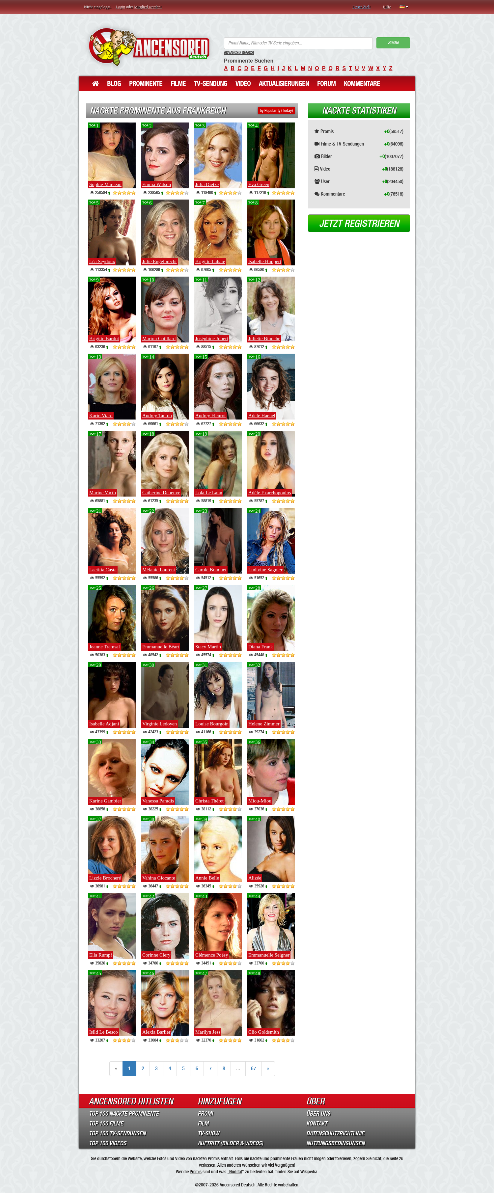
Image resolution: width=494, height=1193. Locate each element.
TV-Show (208, 1133)
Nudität (235, 1171)
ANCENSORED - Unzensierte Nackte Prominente (149, 46)
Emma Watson (156, 184)
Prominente (145, 83)
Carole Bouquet (211, 569)
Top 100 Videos (107, 1143)
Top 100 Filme (106, 1123)
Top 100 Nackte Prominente (124, 1113)
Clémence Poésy (211, 955)
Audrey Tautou (157, 415)
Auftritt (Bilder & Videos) (230, 1143)
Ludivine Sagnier (265, 569)
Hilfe (387, 7)
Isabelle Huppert (264, 261)
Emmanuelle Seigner (268, 955)
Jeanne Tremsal (104, 646)
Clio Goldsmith (263, 1032)
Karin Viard (101, 415)
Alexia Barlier (156, 1032)
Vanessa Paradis (158, 800)
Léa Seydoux (102, 261)
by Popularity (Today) (276, 110)
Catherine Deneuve (161, 492)
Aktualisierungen (284, 83)
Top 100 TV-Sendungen (117, 1133)
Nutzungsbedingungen (335, 1143)
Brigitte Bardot (104, 338)
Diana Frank (260, 646)
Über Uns (318, 1113)
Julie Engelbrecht (159, 261)
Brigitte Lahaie (210, 261)
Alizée (254, 878)
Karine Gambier (105, 800)
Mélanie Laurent (158, 569)
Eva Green (258, 184)
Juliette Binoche (264, 338)
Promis (196, 1171)
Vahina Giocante (158, 878)
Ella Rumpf (100, 955)
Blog (114, 83)
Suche (393, 42)
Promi (205, 1113)
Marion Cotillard (159, 338)
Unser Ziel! (361, 7)
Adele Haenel (261, 415)
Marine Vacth (102, 492)
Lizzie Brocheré (105, 878)
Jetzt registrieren (359, 223)
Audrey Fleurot (210, 415)
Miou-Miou (259, 800)
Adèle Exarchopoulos (269, 492)
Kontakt (316, 1123)
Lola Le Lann (208, 492)
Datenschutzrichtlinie (335, 1133)
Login (120, 7)
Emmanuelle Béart (160, 646)
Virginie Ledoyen (159, 723)
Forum (326, 83)
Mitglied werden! (148, 7)
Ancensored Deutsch (238, 1184)
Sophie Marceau (105, 184)
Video (243, 83)
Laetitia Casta (103, 569)
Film (203, 1123)
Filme (178, 83)
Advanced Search (239, 52)
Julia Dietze (207, 184)
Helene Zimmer (264, 723)
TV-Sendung (210, 83)
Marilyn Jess (207, 1032)
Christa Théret (209, 800)
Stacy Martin (208, 646)
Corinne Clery (156, 955)
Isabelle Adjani (104, 723)
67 (253, 1068)
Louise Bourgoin (212, 723)
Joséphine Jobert (211, 338)
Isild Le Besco (103, 1032)
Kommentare (362, 83)
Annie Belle (207, 878)
